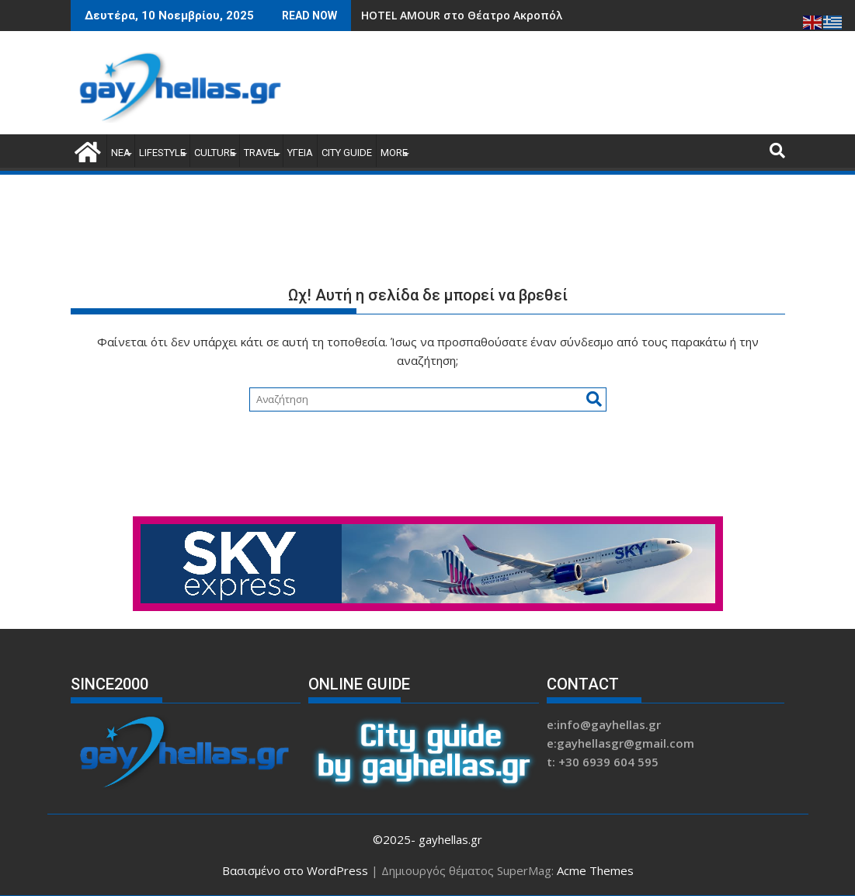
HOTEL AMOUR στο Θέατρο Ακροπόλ (461, 15)
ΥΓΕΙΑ (300, 152)
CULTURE (214, 152)
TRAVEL (261, 152)
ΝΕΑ (120, 152)
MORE (394, 152)
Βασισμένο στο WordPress (295, 870)
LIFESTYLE (162, 152)
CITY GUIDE (346, 152)
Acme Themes (595, 870)
